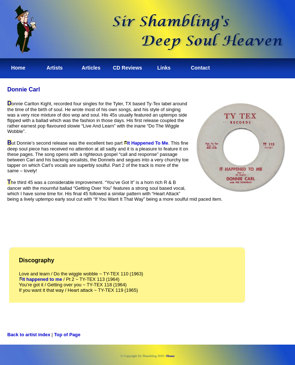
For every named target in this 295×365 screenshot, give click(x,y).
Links (164, 68)
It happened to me (40, 279)
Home (18, 68)
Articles (91, 68)
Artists (55, 68)
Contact (200, 68)
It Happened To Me (146, 143)
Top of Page (67, 334)
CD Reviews (127, 68)
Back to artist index (28, 334)
